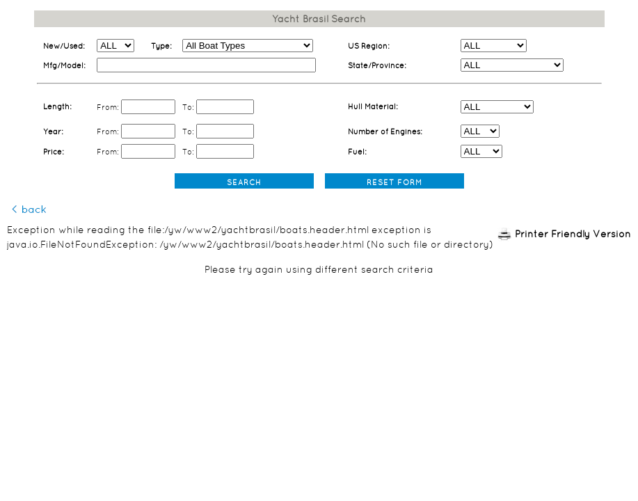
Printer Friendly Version (573, 233)
